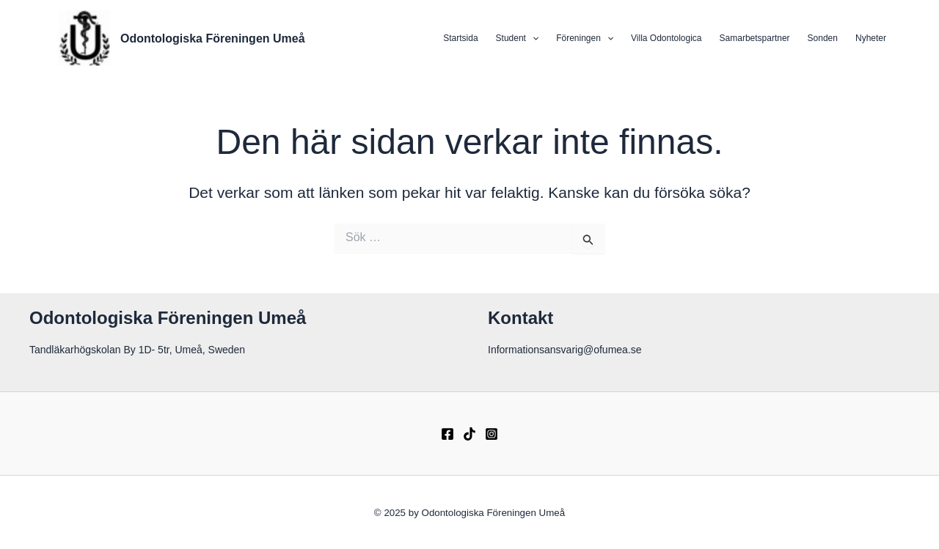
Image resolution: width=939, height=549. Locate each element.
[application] (532, 38)
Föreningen (584, 38)
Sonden (823, 38)
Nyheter (870, 38)
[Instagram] (491, 434)
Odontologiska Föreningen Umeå (212, 38)
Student (517, 38)
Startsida (460, 38)
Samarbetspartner (755, 38)
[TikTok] (469, 434)
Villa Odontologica (666, 38)
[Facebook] (447, 434)
